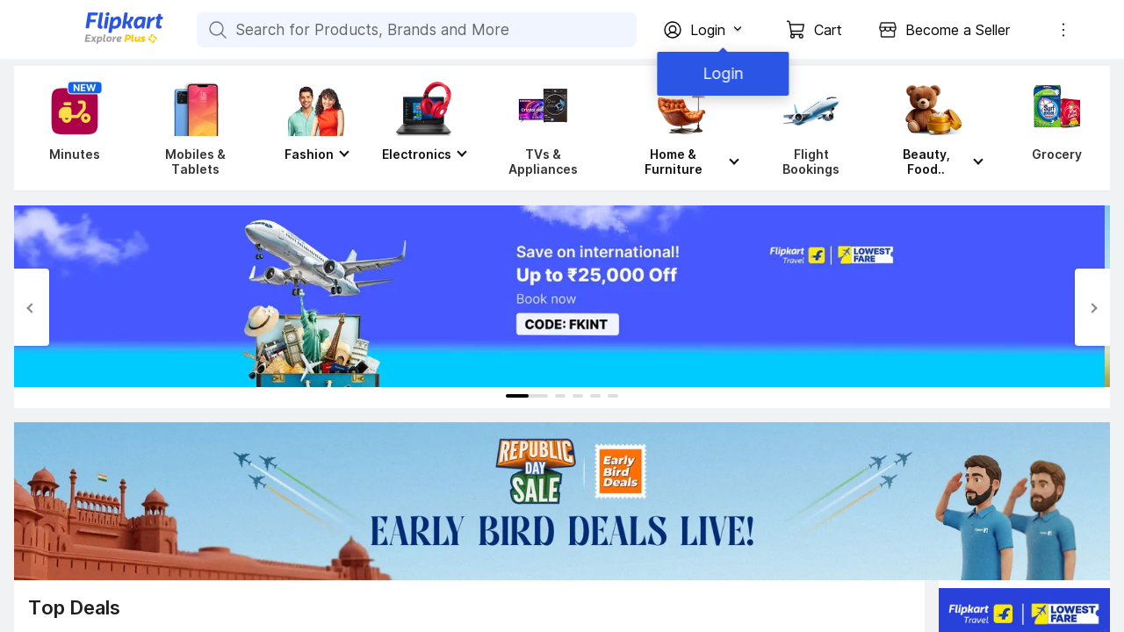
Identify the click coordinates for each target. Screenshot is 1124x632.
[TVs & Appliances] (543, 128)
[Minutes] (71, 128)
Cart (828, 30)
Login (720, 73)
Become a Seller (957, 30)
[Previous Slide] (31, 307)
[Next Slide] (1092, 307)
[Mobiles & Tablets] (195, 128)
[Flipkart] (95, 41)
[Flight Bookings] (811, 128)
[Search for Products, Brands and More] (216, 29)
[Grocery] (1053, 128)
